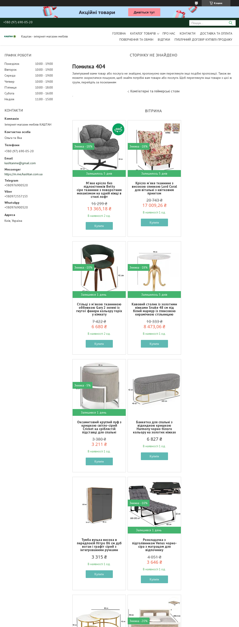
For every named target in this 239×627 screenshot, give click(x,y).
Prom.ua (141, 618)
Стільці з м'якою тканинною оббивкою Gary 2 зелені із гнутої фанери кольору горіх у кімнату (208, 188)
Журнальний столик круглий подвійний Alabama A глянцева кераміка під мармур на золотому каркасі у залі (208, 428)
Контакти (187, 33)
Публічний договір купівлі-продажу (203, 39)
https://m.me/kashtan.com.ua (24, 174)
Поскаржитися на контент (124, 622)
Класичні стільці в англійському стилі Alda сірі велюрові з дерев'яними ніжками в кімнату (153, 545)
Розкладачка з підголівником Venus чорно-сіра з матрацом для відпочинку (153, 427)
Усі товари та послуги (151, 601)
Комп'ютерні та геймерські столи (155, 91)
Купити (99, 226)
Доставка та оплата (216, 33)
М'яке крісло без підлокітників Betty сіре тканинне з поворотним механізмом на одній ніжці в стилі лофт (98, 189)
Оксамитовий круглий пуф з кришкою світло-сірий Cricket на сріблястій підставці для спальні (153, 309)
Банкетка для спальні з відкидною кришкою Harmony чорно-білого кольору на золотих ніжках (208, 309)
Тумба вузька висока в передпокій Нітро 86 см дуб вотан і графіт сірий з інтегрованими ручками (98, 427)
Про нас (169, 33)
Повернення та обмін (136, 39)
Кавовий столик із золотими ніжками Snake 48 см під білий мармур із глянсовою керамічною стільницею (99, 309)
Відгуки (164, 39)
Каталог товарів (143, 33)
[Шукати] (230, 23)
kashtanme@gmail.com (20, 163)
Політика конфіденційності (159, 622)
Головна (119, 33)
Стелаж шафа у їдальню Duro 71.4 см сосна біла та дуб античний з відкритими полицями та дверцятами (208, 545)
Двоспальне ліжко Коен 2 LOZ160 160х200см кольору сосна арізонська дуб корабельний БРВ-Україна (98, 545)
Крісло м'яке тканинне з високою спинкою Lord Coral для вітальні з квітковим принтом (153, 188)
